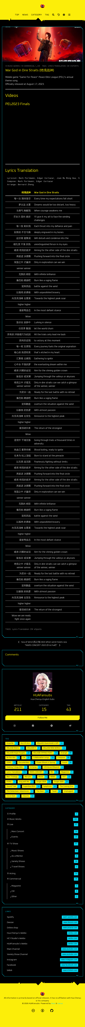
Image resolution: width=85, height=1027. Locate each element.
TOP (17, 15)
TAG (47, 15)
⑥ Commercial (28, 66)
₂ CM (38, 66)
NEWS (25, 15)
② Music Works (12, 66)
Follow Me (42, 718)
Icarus (60, 1003)
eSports (74, 66)
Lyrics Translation (57, 66)
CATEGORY (36, 15)
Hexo (53, 1003)
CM (68, 66)
